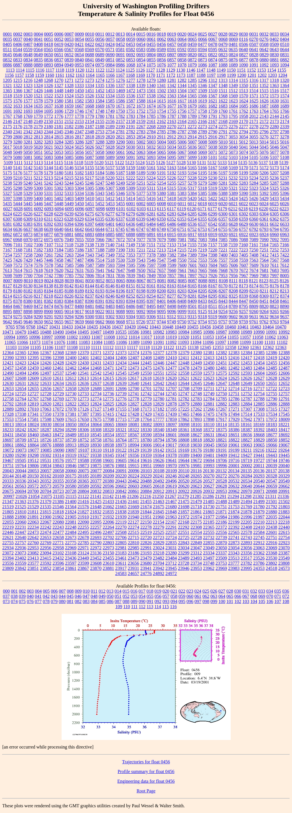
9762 (264, 321)
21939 (121, 517)
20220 (121, 475)
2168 (223, 121)
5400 (38, 198)
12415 (221, 357)
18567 (133, 434)
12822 (70, 404)
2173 (274, 121)
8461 (284, 301)
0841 (89, 59)
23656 (133, 563)
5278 (192, 183)
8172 (233, 285)
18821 (221, 439)
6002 (140, 203)
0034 (284, 34)
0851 (110, 59)
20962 (234, 491)
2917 (223, 136)
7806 (89, 275)
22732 (208, 537)
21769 (246, 506)
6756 (233, 229)
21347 (8, 501)
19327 (83, 455)
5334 (79, 193)
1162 (69, 75)
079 (54, 601)
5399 (28, 198)
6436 (130, 224)
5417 (161, 198)
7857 (171, 275)
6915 (171, 234)
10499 (108, 332)
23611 (120, 563)
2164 (181, 121)
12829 (158, 404)
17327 (284, 409)
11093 (183, 342)
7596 (140, 265)
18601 (171, 434)
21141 (95, 496)
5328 (17, 193)
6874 (38, 234)
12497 (45, 373)
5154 (79, 167)
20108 (159, 470)
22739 (221, 537)
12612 (70, 378)
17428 (133, 414)
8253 (140, 296)
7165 (274, 244)
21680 (171, 506)
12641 (146, 383)
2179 (38, 126)
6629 (243, 224)
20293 (259, 475)
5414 (130, 198)
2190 (120, 126)
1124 (120, 70)
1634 (28, 106)
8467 (17, 306)
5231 (223, 177)
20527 (208, 481)
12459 (33, 368)
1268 (48, 80)
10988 (234, 332)
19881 (121, 465)
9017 (79, 311)
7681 (264, 270)
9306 (151, 316)
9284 (28, 316)
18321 (121, 429)
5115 (58, 162)
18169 (258, 424)
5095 (171, 157)
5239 (17, 183)
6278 (120, 213)
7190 (120, 249)
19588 (83, 460)
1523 (58, 95)
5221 (120, 177)
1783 (130, 116)
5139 (283, 162)
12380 (196, 352)
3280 (17, 142)
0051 (48, 39)
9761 (253, 321)
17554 (20, 419)
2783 (140, 131)
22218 (284, 522)
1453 (110, 90)
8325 (233, 296)
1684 (233, 106)
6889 (140, 234)
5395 (274, 193)
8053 (110, 280)
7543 (140, 260)
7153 (171, 244)
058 (174, 596)
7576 (38, 265)
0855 (151, 59)
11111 (96, 347)
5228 (192, 177)
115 (165, 606)
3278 (284, 136)
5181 (69, 172)
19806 (33, 465)
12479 (196, 368)
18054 (83, 424)
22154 (158, 522)
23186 (133, 552)
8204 (192, 291)
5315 (171, 188)
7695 (284, 270)
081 (70, 601)
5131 (201, 162)
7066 (99, 239)
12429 (70, 362)
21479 (196, 501)
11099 (245, 342)
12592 (234, 373)
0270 (253, 39)
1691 (7, 111)
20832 (96, 491)
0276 (264, 39)
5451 (89, 203)
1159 (39, 75)
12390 (8, 357)
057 (166, 596)
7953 (223, 275)
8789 (233, 306)
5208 (284, 172)
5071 (212, 152)
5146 (69, 167)
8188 (69, 291)
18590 (146, 434)
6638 (38, 229)
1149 (221, 70)
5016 (284, 142)
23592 (45, 563)
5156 (99, 167)
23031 (171, 547)
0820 (192, 54)
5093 (151, 157)
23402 (20, 558)
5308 (120, 188)
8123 (263, 280)
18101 (196, 424)
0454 (140, 44)
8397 (151, 301)
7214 (171, 249)
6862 (7, 234)
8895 (7, 311)
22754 (284, 537)
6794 (274, 229)
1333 (79, 85)
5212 (38, 177)
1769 (28, 116)
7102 (28, 244)
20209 (108, 475)
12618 (146, 378)
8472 (38, 306)
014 (118, 591)
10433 (67, 326)
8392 (110, 301)
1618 (192, 100)
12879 (183, 404)
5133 (222, 162)
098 (205, 601)
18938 (108, 445)
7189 (110, 249)
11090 (146, 342)
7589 (99, 265)
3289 (110, 142)
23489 (183, 558)
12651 (271, 383)
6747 (140, 229)
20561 (8, 486)
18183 (271, 424)
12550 (146, 373)
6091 (28, 208)
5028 (110, 147)
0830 (274, 54)
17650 (83, 419)
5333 (69, 193)
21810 (20, 511)
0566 (58, 49)
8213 (284, 291)
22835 (171, 542)
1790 (202, 116)
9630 (243, 316)
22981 (121, 547)
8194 (110, 291)
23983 (234, 568)
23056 (246, 547)
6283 (171, 213)
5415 (140, 198)
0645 (7, 54)
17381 (70, 414)
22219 (8, 527)
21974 (196, 517)
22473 (33, 532)
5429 (264, 198)
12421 (8, 362)
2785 (161, 131)
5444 (17, 203)
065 (229, 596)
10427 (42, 326)
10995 (22, 337)
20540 (259, 481)
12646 (208, 383)
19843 (58, 465)
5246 (89, 183)
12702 (158, 388)
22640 (20, 537)
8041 (79, 280)
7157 (212, 244)
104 (253, 601)
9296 (79, 316)
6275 (89, 213)
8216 (28, 296)
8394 (130, 301)
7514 (99, 260)
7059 (89, 239)
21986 (234, 517)
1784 (140, 116)
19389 (183, 455)
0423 (99, 44)
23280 (171, 552)
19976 (183, 465)
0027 (212, 34)
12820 (45, 404)
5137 (263, 162)
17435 (158, 414)
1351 (253, 85)
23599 (83, 563)
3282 (38, 142)
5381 (171, 193)
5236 (274, 177)
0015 (140, 34)
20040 (284, 465)
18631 (208, 434)
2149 (38, 121)
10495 (83, 332)
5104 (243, 157)
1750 (120, 111)
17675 (96, 419)
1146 (190, 70)
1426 (38, 90)
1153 (261, 70)
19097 (71, 450)
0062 (161, 39)
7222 (233, 249)
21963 (171, 517)
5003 (151, 142)
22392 (234, 527)
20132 (221, 470)
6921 (233, 234)
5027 (99, 147)
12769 (58, 398)
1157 (19, 75)
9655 (58, 321)
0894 (58, 64)
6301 (233, 213)
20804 (83, 491)
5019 (28, 147)
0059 (130, 39)
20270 (208, 475)
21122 (83, 496)
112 (142, 606)
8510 (202, 306)
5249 (120, 183)
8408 (181, 301)
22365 (208, 527)
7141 (120, 244)
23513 (234, 558)
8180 (17, 291)
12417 (246, 357)
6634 (7, 229)
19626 (158, 460)
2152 (69, 121)
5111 (18, 162)
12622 (196, 378)
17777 (158, 419)
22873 (234, 542)
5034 (171, 147)
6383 (28, 224)
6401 (110, 224)
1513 (243, 90)
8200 (161, 291)
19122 (121, 450)
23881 (108, 568)
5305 (89, 188)
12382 (221, 352)
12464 (83, 368)
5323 (253, 188)
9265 (274, 311)
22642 (33, 537)
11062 (270, 337)
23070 (284, 547)
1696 (58, 111)
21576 (83, 506)
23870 (96, 568)
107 (277, 601)
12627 (259, 378)
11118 (144, 347)
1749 (110, 111)
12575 (221, 373)
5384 (192, 193)
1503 (171, 90)
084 (94, 601)
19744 (271, 460)
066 (237, 596)
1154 (271, 70)
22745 (259, 537)
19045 (208, 445)
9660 (89, 321)
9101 (192, 311)
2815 (58, 136)
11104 (23, 347)
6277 (110, 213)
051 (118, 596)
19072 (8, 450)
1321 (7, 85)
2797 (274, 131)
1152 (251, 70)
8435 (212, 301)
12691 (108, 388)
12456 (284, 362)
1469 (120, 90)
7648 (130, 270)
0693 (140, 54)
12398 (58, 357)
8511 (212, 306)
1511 (222, 90)
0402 (274, 39)
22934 (8, 547)
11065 (10, 342)
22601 (271, 532)
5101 (212, 157)
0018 (161, 34)
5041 (243, 147)
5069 (202, 152)
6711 (110, 229)
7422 (284, 255)
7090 (264, 239)
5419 (181, 198)
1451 (89, 90)
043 (54, 596)
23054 (234, 547)
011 (94, 591)
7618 (38, 270)
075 (22, 601)
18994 (133, 445)
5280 (212, 183)
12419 (271, 357)
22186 (221, 522)
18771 (133, 439)
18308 (96, 429)
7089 (253, 239)
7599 (171, 265)
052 (126, 596)
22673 (70, 537)
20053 (33, 470)
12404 (108, 357)
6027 (7, 208)
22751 (271, 537)
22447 (20, 532)
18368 (196, 429)
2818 (89, 136)
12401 (83, 357)
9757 (223, 321)
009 (78, 591)
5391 (253, 193)
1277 (130, 80)
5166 (202, 167)
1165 (100, 75)
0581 (120, 49)
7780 (58, 275)
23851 (33, 568)
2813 (38, 136)
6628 (233, 224)
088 (126, 601)
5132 (211, 162)
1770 (38, 116)
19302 (45, 455)
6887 (120, 234)
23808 (284, 563)
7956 (233, 275)
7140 (109, 244)
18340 (158, 429)
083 (86, 601)
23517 (246, 558)
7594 (120, 265)
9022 (99, 311)
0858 (181, 59)
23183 (121, 552)
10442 (142, 326)
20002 (246, 465)
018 (150, 591)
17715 (121, 419)
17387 (83, 414)
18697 (8, 439)
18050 (71, 424)
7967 (243, 275)
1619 (202, 100)
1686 (253, 106)
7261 (48, 255)
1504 (181, 90)
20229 (146, 475)
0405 (7, 44)
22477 (58, 532)
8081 (161, 280)
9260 (253, 311)
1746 (79, 111)
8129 (17, 285)
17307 (246, 409)
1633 (17, 106)
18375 (221, 429)
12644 (183, 383)
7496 (89, 260)
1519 (17, 95)
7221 (223, 249)
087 (118, 601)
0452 (120, 44)
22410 (259, 527)
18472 (58, 434)
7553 (202, 260)
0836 (48, 59)
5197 (223, 172)
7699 (17, 275)
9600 (223, 316)
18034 (58, 424)
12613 (83, 378)
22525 (158, 532)
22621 (8, 537)
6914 (161, 234)
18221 (283, 424)
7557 (223, 260)
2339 (284, 126)
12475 (146, 368)
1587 (130, 100)
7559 (243, 260)
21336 (283, 496)
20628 (221, 486)
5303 (69, 188)
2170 (243, 121)
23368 (271, 552)
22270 (121, 527)
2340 (7, 131)
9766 (20, 326)
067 (245, 596)
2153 (79, 121)
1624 (243, 100)
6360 (253, 219)
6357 (223, 219)
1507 (192, 90)
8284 (202, 296)
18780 (146, 439)
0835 (38, 59)
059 (182, 596)
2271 (181, 126)
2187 (89, 126)
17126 (83, 409)
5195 (202, 172)
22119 (120, 522)
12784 (208, 398)
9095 (161, 311)
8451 (264, 301)
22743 (246, 537)
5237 (284, 177)
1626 (264, 100)
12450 (208, 362)
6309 (28, 219)
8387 (79, 301)
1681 (202, 106)
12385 (259, 352)
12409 (158, 357)
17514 (246, 414)
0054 (79, 39)
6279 (130, 213)
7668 (223, 270)
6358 (233, 219)
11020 (183, 337)
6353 (181, 219)
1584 (99, 100)
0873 (202, 59)
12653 (8, 388)
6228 (48, 213)
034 (269, 591)
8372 (274, 296)
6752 (192, 229)
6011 (181, 203)
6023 (253, 203)
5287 (274, 183)
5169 (233, 167)
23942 (158, 568)
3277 (274, 136)
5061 (120, 152)
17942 (246, 419)
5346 (120, 193)
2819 (99, 136)
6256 (79, 213)
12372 (108, 352)
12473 (133, 368)
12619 (158, 378)
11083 (84, 342)
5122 (119, 162)
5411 (99, 198)
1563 (171, 95)
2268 (151, 126)
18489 (70, 434)
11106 (47, 347)
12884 (246, 404)
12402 (96, 357)
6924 (264, 234)
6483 (140, 224)
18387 (246, 429)
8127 (7, 285)
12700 (133, 388)
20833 (108, 491)
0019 (171, 34)
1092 (264, 64)
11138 (193, 347)
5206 (264, 172)
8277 (171, 296)
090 (142, 601)
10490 (58, 332)
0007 (69, 34)
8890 (284, 306)
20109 (171, 470)
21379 (45, 501)
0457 (171, 44)
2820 (110, 136)
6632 (274, 224)
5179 (48, 172)
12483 (246, 368)
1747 (89, 111)
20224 (133, 475)
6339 (140, 219)
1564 (181, 95)
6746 (130, 229)
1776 (58, 116)
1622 (223, 100)
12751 (234, 393)
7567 (274, 260)
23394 (8, 558)
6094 (59, 208)
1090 (243, 64)
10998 (59, 337)
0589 (161, 49)
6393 (58, 224)
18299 (70, 429)
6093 (48, 208)
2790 (212, 131)
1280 (161, 80)
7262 (58, 255)
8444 (233, 301)
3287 (89, 142)
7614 (17, 270)
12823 (83, 404)
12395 (33, 357)
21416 (83, 501)
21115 (71, 496)
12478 (183, 368)
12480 (208, 368)
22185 (208, 522)
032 (253, 591)
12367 (45, 352)
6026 (284, 203)
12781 (171, 398)
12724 (8, 393)
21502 (284, 501)
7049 (69, 239)
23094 (45, 552)
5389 (233, 193)
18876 (45, 445)
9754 (202, 321)
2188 (99, 126)
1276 (120, 80)
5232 (233, 177)
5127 (170, 162)
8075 (151, 280)
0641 (253, 49)
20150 (33, 475)
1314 (233, 80)
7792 (79, 275)
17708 (108, 419)
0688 (89, 54)
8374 (284, 296)
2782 (130, 131)
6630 (253, 224)
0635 (233, 49)
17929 (234, 419)
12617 (133, 378)
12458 (20, 368)
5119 (88, 162)
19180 (208, 450)
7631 (79, 270)
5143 (38, 167)
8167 (212, 285)
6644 (99, 229)
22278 (146, 527)
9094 (151, 311)
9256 (233, 311)
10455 (192, 326)
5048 (7, 152)
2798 (284, 131)
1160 (49, 75)
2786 (171, 131)
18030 (46, 424)
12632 (33, 383)
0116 (243, 39)
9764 (284, 321)
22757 (20, 542)
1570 (243, 95)
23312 (196, 552)
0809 (181, 54)
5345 (110, 193)
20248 (183, 475)
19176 (196, 450)
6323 (58, 219)
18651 (234, 434)
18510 (83, 434)
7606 (233, 265)
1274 (99, 80)
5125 (150, 162)
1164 (90, 75)
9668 (120, 321)
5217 (89, 177)
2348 (89, 131)
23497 (208, 558)
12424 (33, 362)
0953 (79, 64)
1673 (140, 106)
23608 (96, 563)
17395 (96, 414)
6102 (130, 208)
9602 (233, 316)
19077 (33, 450)
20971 (259, 491)
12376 (146, 352)
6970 (28, 239)
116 (173, 606)
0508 (264, 44)
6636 (17, 229)
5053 (58, 152)
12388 (284, 352)
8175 (264, 285)
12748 (196, 393)
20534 (246, 481)
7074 (130, 239)
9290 (38, 316)
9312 (171, 316)
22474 (45, 532)
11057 (245, 337)
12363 (280, 347)
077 (38, 601)
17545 (284, 414)
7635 (89, 270)
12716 (246, 388)
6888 (130, 234)
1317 (264, 80)
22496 (96, 532)
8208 (233, 291)
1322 (17, 85)
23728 (183, 563)
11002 (72, 337)
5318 (202, 188)
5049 (17, 152)
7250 (253, 249)
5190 (151, 172)
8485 (120, 306)
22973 (108, 547)
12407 (133, 357)
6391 (38, 224)
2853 (130, 136)
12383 (234, 352)
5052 (48, 152)
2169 (233, 121)
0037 (17, 39)
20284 (246, 475)
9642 (7, 321)
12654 (20, 388)
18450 (20, 434)
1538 (151, 95)
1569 (233, 95)
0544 (17, 49)
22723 (158, 537)
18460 (33, 434)
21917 (96, 517)
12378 (171, 352)
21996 (246, 517)
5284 (253, 183)
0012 (110, 34)
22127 (133, 522)
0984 (110, 64)
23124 (83, 552)
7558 (233, 260)
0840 (79, 59)
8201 (171, 291)
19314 (58, 455)
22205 (246, 522)
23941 (146, 568)
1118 (59, 70)
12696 (121, 388)
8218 (48, 296)
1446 (48, 90)
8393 (120, 301)
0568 (79, 49)
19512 (33, 460)
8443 (223, 301)
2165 (192, 121)
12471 (108, 368)
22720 (146, 537)
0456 (161, 44)
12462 (70, 368)
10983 (171, 332)
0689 (99, 54)
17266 (208, 409)
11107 (60, 347)
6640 (58, 229)
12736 (108, 393)
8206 (212, 291)
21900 (45, 517)
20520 (183, 481)
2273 (202, 126)
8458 (274, 301)
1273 (89, 80)
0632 (223, 49)
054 (142, 596)
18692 (284, 434)
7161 (253, 244)
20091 (121, 470)
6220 (263, 208)
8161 (151, 285)
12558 (183, 373)
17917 (221, 419)
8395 (140, 301)
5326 (284, 188)
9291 (48, 316)
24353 (259, 568)
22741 (234, 537)
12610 (45, 378)
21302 (258, 496)
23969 (221, 568)
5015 (274, 142)
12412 (196, 357)
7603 (202, 265)
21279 (183, 496)
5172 (264, 167)
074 (14, 601)
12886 (271, 404)
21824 (70, 511)
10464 (268, 326)
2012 (253, 116)
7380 (161, 255)
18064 (96, 424)
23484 (171, 558)
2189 (110, 126)
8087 (192, 280)
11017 (146, 337)
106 (269, 601)
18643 (221, 434)
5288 (284, 183)
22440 (284, 527)
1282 (181, 80)
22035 (271, 517)
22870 (221, 542)
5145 (58, 167)
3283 (48, 142)
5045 (264, 147)
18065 (108, 424)
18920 (83, 445)
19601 (108, 460)
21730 (208, 506)
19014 (158, 445)
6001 (130, 203)
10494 (70, 332)
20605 (146, 486)
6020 (223, 203)
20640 (246, 486)
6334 (89, 219)
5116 (68, 162)
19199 (234, 450)
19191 (221, 450)
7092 (274, 239)
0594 (202, 49)
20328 (271, 475)
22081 (70, 522)
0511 (7, 49)
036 (285, 591)
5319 (212, 188)
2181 (58, 126)
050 (110, 596)
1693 (28, 111)
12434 (121, 362)
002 (22, 591)
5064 (151, 152)
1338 (130, 85)
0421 (79, 44)
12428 (58, 362)
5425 (243, 198)
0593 (192, 49)
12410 (171, 357)
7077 (140, 239)
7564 (264, 260)
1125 (130, 70)
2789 (202, 131)
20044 (21, 470)
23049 (208, 547)
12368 (58, 352)
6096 (79, 208)
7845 (140, 275)
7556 (212, 260)
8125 (274, 280)
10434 (80, 326)
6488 (181, 224)
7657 (161, 270)
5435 (7, 203)
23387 (284, 552)
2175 (7, 126)
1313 (223, 80)
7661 (181, 270)
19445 (284, 455)
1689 (284, 106)
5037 (202, 147)
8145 (99, 285)
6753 (202, 229)
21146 (120, 496)
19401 (208, 455)
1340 (151, 85)
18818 (196, 439)
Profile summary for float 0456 (145, 771)
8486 (130, 306)
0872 (192, 59)
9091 (130, 311)
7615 (28, 270)
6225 (17, 213)
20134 (233, 470)
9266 (284, 311)
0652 (69, 54)
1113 (10, 70)
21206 (133, 496)
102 (237, 601)
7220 (212, 249)
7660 (171, 270)
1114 (20, 70)
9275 (17, 316)
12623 (208, 378)
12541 (83, 373)
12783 (196, 398)
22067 (45, 522)
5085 (69, 157)
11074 (47, 342)
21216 (145, 496)
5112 (28, 162)
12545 (121, 373)
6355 (202, 219)
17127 (96, 409)
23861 (70, 568)
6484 (151, 224)
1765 (274, 111)
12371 (96, 352)
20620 (183, 486)
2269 (161, 126)
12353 (218, 347)
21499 (259, 501)
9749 (171, 321)
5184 (99, 172)
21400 (70, 501)
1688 (274, 106)
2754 (110, 131)
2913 (181, 136)
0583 (140, 49)
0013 (120, 34)
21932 (108, 517)
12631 (20, 383)
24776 (146, 573)
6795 (284, 229)
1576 (17, 100)
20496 (171, 481)
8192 (89, 291)
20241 (158, 475)
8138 (48, 285)
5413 (120, 198)
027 (221, 591)
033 (261, 591)
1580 (58, 100)
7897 (192, 275)
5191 (161, 172)
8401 (161, 301)
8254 (151, 296)
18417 (284, 429)
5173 (274, 167)
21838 (121, 511)
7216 (192, 249)
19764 (20, 465)
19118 (108, 450)
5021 (48, 147)
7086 (233, 239)
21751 (221, 506)
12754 (259, 393)
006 (54, 591)
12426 (45, 362)
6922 (243, 234)
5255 (171, 183)
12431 (96, 362)
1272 (79, 80)
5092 (140, 157)
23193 (146, 552)
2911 (161, 136)
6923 (253, 234)
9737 (151, 321)
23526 (259, 558)
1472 (130, 90)
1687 (264, 106)
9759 (243, 321)
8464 (7, 306)
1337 (120, 85)
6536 (192, 224)
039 (22, 596)
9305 (140, 316)
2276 (233, 126)
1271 (69, 80)
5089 (110, 157)
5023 (58, 147)
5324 (264, 188)
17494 (234, 414)
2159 (140, 121)
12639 (121, 383)
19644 (183, 460)
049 (102, 596)
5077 (274, 152)
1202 (262, 75)
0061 (151, 39)
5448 (58, 203)
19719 (246, 460)
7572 (17, 265)
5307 (110, 188)
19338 (96, 455)
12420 (284, 357)
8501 (192, 306)
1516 (274, 90)
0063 (171, 39)
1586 (120, 100)
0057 (110, 39)
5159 (130, 167)
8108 (223, 280)
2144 (274, 116)
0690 (110, 54)
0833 (17, 59)
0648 (28, 54)
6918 (202, 234)
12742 (146, 393)
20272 (221, 475)
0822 (212, 54)
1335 (99, 85)
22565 (234, 532)
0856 (161, 59)
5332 (58, 193)
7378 (151, 255)
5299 (28, 188)
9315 (192, 316)
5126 (160, 162)
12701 (146, 388)
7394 (202, 255)
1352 (264, 85)
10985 (196, 332)
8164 (181, 285)
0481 (233, 44)
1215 (17, 80)
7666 (212, 270)
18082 (146, 424)
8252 (130, 296)
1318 (274, 80)
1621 (212, 100)
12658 (70, 388)
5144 (48, 167)
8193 (99, 291)
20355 (58, 481)
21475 (183, 501)
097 (197, 601)
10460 (230, 326)
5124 (140, 162)
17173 (146, 409)
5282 (233, 183)
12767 (33, 398)
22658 (58, 537)
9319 (212, 316)
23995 (246, 568)
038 (14, 596)
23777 (234, 563)
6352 (171, 219)
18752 (83, 439)
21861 (196, 511)
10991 (271, 332)
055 (150, 596)
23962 (208, 568)
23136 (96, 552)
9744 (161, 321)
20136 (258, 470)
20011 (258, 465)
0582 (130, 49)
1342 (171, 85)
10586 (133, 332)
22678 (83, 537)
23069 (271, 547)
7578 (48, 265)
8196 (120, 291)
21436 (121, 501)
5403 (69, 198)
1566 (202, 95)
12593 (246, 373)
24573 (284, 568)
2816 (69, 136)
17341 (33, 414)
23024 (158, 547)
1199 (231, 75)
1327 (58, 85)
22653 (45, 537)
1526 (89, 95)
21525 (20, 506)
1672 (130, 106)
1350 (243, 85)
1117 (50, 70)
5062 (130, 152)
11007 (96, 337)
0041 (38, 39)
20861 (133, 491)
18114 (221, 424)
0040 (28, 39)
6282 (161, 213)
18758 (96, 439)
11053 (208, 337)
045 (70, 596)
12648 (234, 383)
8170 (223, 285)
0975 (99, 64)
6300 (223, 213)
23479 (146, 558)
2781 (120, 131)
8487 (140, 306)
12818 (20, 404)
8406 (171, 301)
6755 (223, 229)
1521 (38, 95)
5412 (110, 198)
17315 (271, 409)
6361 (264, 219)
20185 (83, 475)
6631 (264, 224)
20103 (146, 470)
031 (245, 591)
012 (102, 591)
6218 (243, 208)
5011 (233, 142)
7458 (58, 260)
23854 (58, 568)
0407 (28, 44)
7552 (192, 260)
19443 (271, 455)
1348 (223, 85)
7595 (130, 265)
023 (189, 591)
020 (166, 591)
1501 (151, 90)
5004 (161, 142)
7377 (140, 255)
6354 (192, 219)
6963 (284, 234)
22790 (96, 542)
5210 (17, 177)
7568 (284, 260)
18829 (259, 439)
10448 (167, 326)
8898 (28, 311)
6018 (202, 203)
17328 (8, 414)
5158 (120, 167)
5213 (48, 177)
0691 (120, 54)
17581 (33, 419)
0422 (89, 44)
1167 (120, 75)
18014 (21, 424)
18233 (8, 429)
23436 (70, 558)
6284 (181, 213)
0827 (243, 54)
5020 (38, 147)
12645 (196, 383)
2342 (28, 131)
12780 (158, 398)
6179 (222, 208)
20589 (83, 486)
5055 (69, 152)
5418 (171, 198)
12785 (221, 398)
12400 (70, 357)
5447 (48, 203)
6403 (120, 224)
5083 (48, 157)
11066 (22, 342)
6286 (202, 213)
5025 (79, 147)
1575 (7, 100)
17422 (121, 414)
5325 (274, 188)
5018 (17, 147)
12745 (171, 393)
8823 (274, 306)
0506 (243, 44)
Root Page (146, 790)
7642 (110, 270)
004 (38, 591)
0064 (181, 39)
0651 (58, 54)
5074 (243, 152)
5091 (130, 157)
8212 (274, 291)
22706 (121, 537)
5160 (140, 167)
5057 (89, 152)
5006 (181, 142)
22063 (33, 522)
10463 (255, 326)
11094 (195, 342)
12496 (33, 373)
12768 (45, 398)
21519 (8, 506)
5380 (161, 193)
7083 (202, 239)
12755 (271, 393)
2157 (120, 121)
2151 (58, 121)
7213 (161, 249)
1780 (99, 116)
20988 (271, 491)
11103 (11, 347)
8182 (28, 291)
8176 (274, 285)
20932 (208, 491)
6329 (79, 219)
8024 (48, 280)
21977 (208, 517)
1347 (212, 85)
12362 (268, 347)
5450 (79, 203)
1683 (223, 106)
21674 (146, 506)
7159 (233, 244)
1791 (212, 116)
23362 (259, 552)
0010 (89, 34)
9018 (89, 311)
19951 (146, 465)
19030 (196, 445)
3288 (99, 142)
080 (62, 601)
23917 (121, 568)
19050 (221, 445)
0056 (99, 39)
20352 (45, 481)
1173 (181, 75)
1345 (192, 85)
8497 (161, 306)
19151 (171, 450)
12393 (20, 357)
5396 (284, 193)
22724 (171, 537)
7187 (89, 249)
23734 (196, 563)
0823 (223, 54)
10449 (180, 326)
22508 (121, 532)
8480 (79, 306)
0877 (243, 59)
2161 (151, 121)
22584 (259, 532)
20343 (33, 481)
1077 (171, 64)
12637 (96, 383)
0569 (89, 49)
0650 (48, 54)
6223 (284, 208)
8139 (58, 285)
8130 (28, 285)
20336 (20, 481)
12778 (133, 398)
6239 (69, 213)
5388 (223, 193)
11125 (180, 347)
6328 (69, 219)
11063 (282, 337)
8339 (243, 296)
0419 (58, 44)
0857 (171, 59)
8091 (213, 280)
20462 (133, 481)
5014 (264, 142)
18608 (183, 434)
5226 (171, 177)
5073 (233, 152)
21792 (271, 506)
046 (78, 596)
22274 (133, 527)
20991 (284, 491)
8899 (38, 311)
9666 (110, 321)
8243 (99, 296)
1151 (241, 70)
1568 (223, 95)
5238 (7, 183)
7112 (58, 244)
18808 (183, 439)
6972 (38, 239)
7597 (151, 265)
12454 (259, 362)
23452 (96, 558)
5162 (161, 167)
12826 (121, 404)
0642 (264, 49)
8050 (89, 280)
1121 (89, 70)
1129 (170, 70)
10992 (284, 332)
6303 (253, 213)
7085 (223, 239)
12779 (146, 398)
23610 (108, 563)
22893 (246, 542)
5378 (151, 193)
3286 (79, 142)
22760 (33, 542)
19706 (221, 460)
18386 (234, 429)
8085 (182, 280)
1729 (69, 111)
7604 (212, 265)
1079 (192, 64)
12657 (58, 388)
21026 (21, 496)
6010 (171, 203)
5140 (7, 167)
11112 (108, 347)
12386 (271, 352)
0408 (38, 44)
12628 (271, 378)
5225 (161, 177)
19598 (96, 460)
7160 (243, 244)
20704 (45, 491)
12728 (45, 393)
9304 (130, 316)
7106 (38, 244)
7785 (69, 275)
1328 (69, 85)
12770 (70, 398)
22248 (70, 527)
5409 (79, 198)
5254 (161, 183)
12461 (58, 368)
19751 (8, 465)
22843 (183, 542)
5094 (161, 157)
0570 (99, 49)
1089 (233, 64)
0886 (7, 64)
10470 (280, 326)
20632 (234, 486)
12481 (221, 368)
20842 (121, 491)
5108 (284, 157)
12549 (133, 373)
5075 (253, 152)
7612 (284, 265)
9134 (212, 311)
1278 (140, 80)
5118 (78, 162)
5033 (161, 147)
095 (182, 601)
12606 (284, 373)
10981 (146, 332)
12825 (108, 404)
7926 (212, 275)
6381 (7, 224)
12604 (259, 373)
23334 (208, 552)
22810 (133, 542)
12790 (271, 398)
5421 (202, 198)
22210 (259, 522)
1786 (161, 116)
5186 (110, 172)
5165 (192, 167)
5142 (28, 167)
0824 (233, 54)
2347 (79, 131)
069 (261, 596)
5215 (69, 177)
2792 (233, 131)
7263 (69, 255)
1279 (151, 80)
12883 (234, 404)
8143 (79, 285)
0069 (233, 39)
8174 (253, 285)
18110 (208, 424)
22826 (146, 542)
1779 (89, 116)
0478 (212, 44)
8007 (7, 280)
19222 (271, 450)
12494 (20, 373)
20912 (158, 491)
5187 (120, 172)
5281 (223, 183)
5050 (28, 152)
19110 (96, 450)
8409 (192, 301)
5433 (274, 198)
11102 (281, 342)
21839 (133, 511)
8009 (18, 280)
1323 (28, 85)
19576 (58, 460)
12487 (284, 368)
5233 (243, 177)
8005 (284, 275)
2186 (79, 126)
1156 (9, 75)
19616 (146, 460)
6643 (89, 229)
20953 (221, 491)
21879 (259, 511)
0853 (130, 59)
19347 (121, 455)
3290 (120, 142)
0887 (17, 64)
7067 (110, 239)
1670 (110, 106)
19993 (208, 465)
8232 (79, 296)
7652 (151, 270)
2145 (284, 116)
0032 (264, 34)
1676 (161, 106)
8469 (28, 306)
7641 (99, 270)
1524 (69, 95)
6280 (140, 213)
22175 (196, 522)
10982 (158, 332)
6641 (69, 229)
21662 (108, 506)
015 (126, 591)
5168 (223, 167)
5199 (243, 172)
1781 (110, 116)
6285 (192, 213)
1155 (281, 70)
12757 (284, 393)
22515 (133, 532)
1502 (161, 90)
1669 (99, 106)
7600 (181, 265)
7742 (48, 275)
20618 (158, 486)
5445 (28, 203)
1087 (212, 64)
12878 (171, 404)
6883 (89, 234)
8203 (181, 291)
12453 (246, 362)
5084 (58, 157)
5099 (192, 157)
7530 (120, 260)
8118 (243, 280)
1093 (274, 64)
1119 (69, 70)
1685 (243, 106)
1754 (161, 111)
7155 (191, 244)
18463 (45, 434)
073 (6, 601)
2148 (28, 121)
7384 (181, 255)
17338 (20, 414)
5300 (38, 188)
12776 (121, 398)
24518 (271, 568)
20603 (133, 486)
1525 (79, 95)
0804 (151, 54)
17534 (271, 414)
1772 (48, 116)
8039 (69, 280)
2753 (99, 131)
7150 (140, 244)
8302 (223, 296)
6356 (212, 219)
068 (253, 596)
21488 (221, 501)
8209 (243, 291)
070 (269, 596)
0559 (28, 49)
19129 (133, 450)
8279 (181, 296)
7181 (28, 249)
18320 (108, 429)
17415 (108, 414)
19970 (171, 465)
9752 (192, 321)
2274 (212, 126)
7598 (161, 265)
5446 (38, 203)
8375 (7, 301)
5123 (129, 162)
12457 (8, 368)
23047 (196, 547)
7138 (89, 244)
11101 (269, 342)
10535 (121, 332)
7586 (79, 265)
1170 (150, 75)
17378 (58, 414)
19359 (146, 455)
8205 (202, 291)
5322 (243, 188)
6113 (151, 208)
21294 (233, 496)
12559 (196, 373)
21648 (96, 506)
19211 (246, 450)
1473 (140, 90)
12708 (183, 388)
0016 (151, 34)
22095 (96, 522)
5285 (264, 183)
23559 (20, 563)
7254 (7, 255)
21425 (96, 501)
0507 (253, 44)
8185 (58, 291)
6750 (171, 229)
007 (62, 591)
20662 (284, 486)
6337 (120, 219)
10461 (243, 326)
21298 (246, 496)
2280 (274, 126)
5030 (130, 147)
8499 (181, 306)
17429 (146, 414)
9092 (140, 311)
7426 (17, 260)
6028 (18, 208)
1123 (110, 70)
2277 (243, 126)
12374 (133, 352)
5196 (212, 172)
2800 (17, 136)
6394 (69, 224)
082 (78, 601)
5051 (38, 152)
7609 (253, 265)
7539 (130, 260)
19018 (183, 445)
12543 (108, 373)
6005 (151, 203)
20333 (8, 481)
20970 (246, 491)
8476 (58, 306)
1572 (264, 95)
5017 (7, 147)
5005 (171, 142)
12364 (8, 352)
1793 (223, 116)
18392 (259, 429)
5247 (99, 183)
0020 (181, 34)
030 (237, 591)
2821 (120, 136)
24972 (171, 573)
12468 (96, 368)
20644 (259, 486)
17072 (58, 409)
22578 (246, 532)
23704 (158, 563)
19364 (158, 455)
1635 (38, 106)
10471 (8, 332)
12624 (221, 378)
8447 (243, 301)
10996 (34, 337)
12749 (208, 393)
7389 (192, 255)
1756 (181, 111)
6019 (212, 203)
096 (189, 601)
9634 (274, 316)
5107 (274, 157)
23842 (20, 568)
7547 (161, 260)
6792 (253, 229)
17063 (45, 409)
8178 (284, 285)
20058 (58, 470)
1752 (140, 111)
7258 (28, 255)
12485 (271, 368)
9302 (110, 316)
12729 (58, 393)
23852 (45, 568)
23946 (183, 568)
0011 (99, 34)
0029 (233, 34)
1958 (243, 116)
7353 (130, 255)
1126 (140, 70)
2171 (253, 121)
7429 (28, 260)
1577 (28, 100)
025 (205, 591)
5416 (151, 198)
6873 (28, 234)
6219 (253, 208)
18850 (271, 439)
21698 (183, 506)
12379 (183, 352)
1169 (140, 75)
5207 (274, 172)
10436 (105, 326)
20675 (8, 491)
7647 (120, 270)
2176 (17, 126)
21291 (220, 496)
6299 (212, 213)
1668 (89, 106)
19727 (259, 460)
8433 (202, 301)
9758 (233, 321)
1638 (58, 106)
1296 (202, 80)
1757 (192, 111)
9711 (130, 321)
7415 (274, 255)
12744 (158, 393)
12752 (246, 393)
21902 (58, 517)
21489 (234, 501)
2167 (212, 121)
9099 (181, 311)
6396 (79, 224)
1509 (202, 90)
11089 (133, 342)
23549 (284, 558)
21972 (183, 517)
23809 (8, 568)
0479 (223, 44)
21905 (70, 517)
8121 (253, 280)
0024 (192, 34)
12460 (45, 368)
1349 (233, 85)
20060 (71, 470)
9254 (223, 311)
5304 (79, 188)
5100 (202, 157)
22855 (208, 542)
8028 (59, 280)
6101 (120, 208)
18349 (171, 429)
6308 (17, 219)
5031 (140, 147)
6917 (192, 234)
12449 (196, 362)
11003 (84, 337)
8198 (140, 291)
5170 (243, 167)
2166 (202, 121)
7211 (140, 249)
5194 (192, 172)
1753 (151, 111)
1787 (171, 116)
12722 (271, 388)
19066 (271, 445)
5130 (191, 162)
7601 (192, 265)
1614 (151, 100)
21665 (121, 506)
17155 (121, 409)
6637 (28, 229)
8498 (171, 306)
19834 (45, 465)
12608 (20, 378)
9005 (58, 311)
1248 (38, 80)
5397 (7, 198)
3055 (253, 136)
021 (174, 591)
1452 (99, 90)
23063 (259, 547)
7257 (17, 255)
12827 (133, 404)
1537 (140, 95)
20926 (196, 491)
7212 (151, 249)
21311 (270, 496)
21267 (170, 496)
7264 (79, 255)
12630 (8, 383)
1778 (79, 116)
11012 (121, 337)
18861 (8, 445)
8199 (151, 291)
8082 (172, 280)
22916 (271, 542)
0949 (69, 64)
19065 (259, 445)
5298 (17, 188)
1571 (253, 95)
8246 (110, 296)
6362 (274, 219)
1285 (192, 80)
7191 (130, 249)
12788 (259, 398)
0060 (140, 39)
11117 (132, 347)
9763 (274, 321)
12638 (108, 383)
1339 (140, 85)
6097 (89, 208)
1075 (151, 64)
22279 (158, 527)
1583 (89, 100)
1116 (40, 70)
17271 (234, 409)
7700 (28, 275)
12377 (158, 352)
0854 (140, 59)
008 (70, 591)
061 (197, 596)
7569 (7, 265)
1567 (212, 95)
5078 (284, 152)
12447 (171, 362)
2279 (264, 126)
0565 (48, 49)
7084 (212, 239)
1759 (212, 111)
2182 (69, 126)
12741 (133, 393)
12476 (158, 368)
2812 (28, 136)
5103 (233, 157)
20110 (183, 470)
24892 (158, 573)
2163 (171, 121)
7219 (202, 249)
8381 (38, 301)
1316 (253, 80)
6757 (243, 229)
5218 (99, 177)
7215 (181, 249)
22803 (108, 542)
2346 (69, 131)
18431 (8, 434)
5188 (130, 172)
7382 (171, 255)
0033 (274, 34)
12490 (8, 373)
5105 (253, 157)
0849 (99, 59)
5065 (161, 152)
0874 (212, 59)
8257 (161, 296)
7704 (38, 275)
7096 (7, 244)
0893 (48, 64)
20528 (221, 481)
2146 (7, 121)
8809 (253, 306)
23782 (246, 563)
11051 (195, 337)
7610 (264, 265)
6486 (171, 224)
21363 (20, 501)
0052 (58, 39)
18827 (246, 439)
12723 (284, 388)
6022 (243, 203)
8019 (38, 280)
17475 (208, 414)
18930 (96, 445)
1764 (264, 111)
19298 (33, 455)
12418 (259, 357)
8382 (48, 301)
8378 (17, 301)
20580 (70, 486)
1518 (7, 95)
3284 (58, 142)
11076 (59, 342)
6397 (89, 224)
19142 (158, 450)
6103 (141, 208)
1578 (38, 100)
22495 (83, 532)
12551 (158, 373)
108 (285, 601)
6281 (151, 213)
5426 (253, 198)
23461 (121, 558)
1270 (58, 80)
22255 (83, 527)
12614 (96, 378)
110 (126, 606)
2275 (223, 126)
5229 (202, 177)
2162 (161, 121)
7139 (99, 244)
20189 (96, 475)
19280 (8, 455)
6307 (7, 219)
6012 (192, 203)
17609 (58, 419)
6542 (212, 224)
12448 (183, 362)
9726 (140, 321)
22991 (146, 547)
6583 (223, 224)
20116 (196, 470)
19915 (133, 465)
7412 (264, 255)
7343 (89, 255)
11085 (109, 342)
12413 (208, 357)
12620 (171, 378)
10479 (20, 332)
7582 (58, 265)
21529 (33, 506)
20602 (121, 486)
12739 (121, 393)
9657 (69, 321)
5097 (181, 157)
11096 (208, 342)
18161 (246, 424)
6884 (99, 234)
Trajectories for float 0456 (146, 761)
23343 (234, 552)
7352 (120, 255)
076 (30, 601)
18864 (33, 445)
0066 (202, 39)
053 (134, 596)
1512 (233, 90)
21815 (45, 511)
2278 (253, 126)
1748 (99, 111)
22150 (146, 522)
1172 (170, 75)
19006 (146, 445)
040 (30, 596)
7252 (274, 249)
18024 (33, 424)
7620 (58, 270)
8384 (69, 301)
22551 (183, 532)
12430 (83, 362)
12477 (171, 368)
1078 (181, 64)
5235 (264, 177)
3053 (233, 136)
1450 (79, 90)
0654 (79, 54)
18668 (259, 434)
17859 (171, 419)
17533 (259, 414)
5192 (171, 172)
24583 (121, 573)
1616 (171, 100)
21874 (234, 511)
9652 (48, 321)
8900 (48, 311)
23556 (8, 563)
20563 (20, 486)
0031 (253, 34)
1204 (282, 75)
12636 (83, 383)
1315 (243, 80)
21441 (133, 501)
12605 (271, 373)
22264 (108, 527)
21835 (108, 511)
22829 (158, 542)
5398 (17, 198)
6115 (161, 208)
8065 (120, 280)
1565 (192, 95)
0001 (7, 34)
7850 (161, 275)
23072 (8, 552)
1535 (120, 95)
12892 (20, 409)
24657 (133, 573)
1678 (181, 106)
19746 (284, 460)
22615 (284, 532)
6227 (38, 213)
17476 (221, 414)
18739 (70, 439)
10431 (54, 326)
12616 (121, 378)
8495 (151, 306)
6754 (212, 229)
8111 (233, 280)
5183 (89, 172)
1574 (284, 95)
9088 (120, 311)
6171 (202, 208)
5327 (7, 193)
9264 (264, 311)
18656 (246, 434)
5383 (181, 193)
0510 (284, 44)
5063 (140, 152)
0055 (89, 39)
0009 (79, 34)
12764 (20, 398)
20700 (33, 491)
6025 (274, 203)
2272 (192, 126)
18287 (45, 429)
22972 (96, 547)
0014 (130, 34)
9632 (264, 316)
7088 (243, 239)
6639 (48, 229)
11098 (232, 342)
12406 (121, 357)
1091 (253, 64)
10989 (246, 332)
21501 (271, 501)
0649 (38, 54)
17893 (196, 419)
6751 (181, 229)
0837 (58, 59)
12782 (183, 398)
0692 (130, 54)
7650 (140, 270)
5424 (233, 198)
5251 (140, 183)
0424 (110, 44)
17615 (70, 419)
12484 (259, 368)
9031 (110, 311)
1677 (171, 106)
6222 (274, 208)
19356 (133, 455)
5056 (79, 152)
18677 (271, 434)
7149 (130, 244)
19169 (183, 450)
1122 (100, 70)
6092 (38, 208)
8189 (79, 291)
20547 (271, 481)
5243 (58, 183)
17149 (108, 409)
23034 (183, 547)
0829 (264, 54)
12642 (158, 383)
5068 (192, 152)
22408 (246, 527)
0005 (48, 34)
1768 (17, 116)
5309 (130, 188)
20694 (20, 491)
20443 (121, 481)
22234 (33, 527)
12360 (243, 347)
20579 (58, 486)
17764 (146, 419)
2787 (181, 131)
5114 (48, 162)
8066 (130, 280)
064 (221, 596)
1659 (69, 106)
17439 (171, 414)
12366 (33, 352)
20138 (283, 470)
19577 (70, 460)
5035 (181, 147)
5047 (284, 147)
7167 (7, 249)
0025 (202, 34)
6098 (100, 208)
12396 (45, 357)
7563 (253, 260)
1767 (7, 116)
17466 (196, 414)
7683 (274, 270)
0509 (274, 44)
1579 (48, 100)
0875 (223, 59)
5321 (233, 188)
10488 (45, 332)
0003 (28, 34)
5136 (252, 162)
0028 (223, 34)
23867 (83, 568)
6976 (58, 239)
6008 (161, 203)
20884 (146, 491)
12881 (208, 404)
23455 (108, 558)
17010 (33, 409)
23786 (259, 563)
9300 (89, 316)
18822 (234, 439)
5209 (7, 177)
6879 (58, 234)
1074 (140, 64)
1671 (120, 106)
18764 (121, 439)
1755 (171, 111)
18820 (208, 439)
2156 (110, 121)
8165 (192, 285)
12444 (133, 362)
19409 (221, 455)
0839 (69, 59)
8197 (130, 291)
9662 (99, 321)
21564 (70, 506)
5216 (79, 177)
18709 (20, 439)
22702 (108, 537)
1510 (212, 90)
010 (86, 591)
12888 (284, 404)
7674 (253, 270)
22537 (171, 532)
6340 (151, 219)
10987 (221, 332)
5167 (212, 167)
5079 (7, 157)
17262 (196, 409)
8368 (253, 296)
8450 (253, 301)
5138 (273, 162)
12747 (183, 393)
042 (46, 596)
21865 (208, 511)
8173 (243, 285)
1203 (272, 75)
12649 (246, 383)
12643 (171, 383)
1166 (110, 75)
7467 (69, 260)
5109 (8, 162)
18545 (96, 434)
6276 (99, 213)
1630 (274, 100)
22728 (196, 537)
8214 (7, 296)
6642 (79, 229)
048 (94, 596)
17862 (183, 419)
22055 (8, 522)
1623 (233, 100)
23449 (83, 558)
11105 (35, 347)
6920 (223, 234)
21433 (108, 501)
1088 (223, 64)
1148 (210, 70)
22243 (58, 527)
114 (157, 606)
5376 (130, 193)
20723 (58, 491)
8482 (99, 306)
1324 (38, 85)
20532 (234, 481)
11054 (220, 337)
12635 (70, 383)
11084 (96, 342)
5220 (110, 177)
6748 (151, 229)
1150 (231, 70)
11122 (168, 347)
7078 (151, 239)
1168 (130, 75)
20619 (171, 486)
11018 (158, 337)
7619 (48, 270)
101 (229, 601)
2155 (99, 121)
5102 (223, 157)
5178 (38, 172)
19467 (8, 460)
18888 (58, 445)
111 (134, 606)
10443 (155, 326)
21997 (259, 517)
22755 (8, 542)
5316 (181, 188)
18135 (233, 424)
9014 (69, 311)
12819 (33, 404)
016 (134, 591)
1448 (58, 90)
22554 (196, 532)
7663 (192, 270)
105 (261, 601)
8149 (120, 285)
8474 (48, 306)
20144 (8, 475)
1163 (80, 75)
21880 (271, 511)
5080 (17, 157)
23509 (221, 558)
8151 (130, 285)
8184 (48, 291)
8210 (253, 291)
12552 (171, 373)
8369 (264, 296)
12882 (221, 404)
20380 (108, 481)
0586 (151, 49)
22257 (96, 527)
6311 (48, 219)
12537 (58, 373)
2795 (253, 131)
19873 (83, 465)
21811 (32, 511)
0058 (120, 39)
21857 (183, 511)
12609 (33, 378)
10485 (33, 332)
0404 (284, 39)
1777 (69, 116)
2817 (79, 136)
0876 (233, 59)
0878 (253, 59)
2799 (7, 136)
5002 (140, 142)
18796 (171, 439)
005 (46, 591)
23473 (133, 558)
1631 (284, 100)
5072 (223, 152)
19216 (258, 450)
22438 (271, 527)
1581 (69, 100)
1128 (160, 70)
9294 (69, 316)
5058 (99, 152)
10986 (208, 332)
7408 (253, 255)
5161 (151, 167)
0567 (69, 49)
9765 (10, 326)
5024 (69, 147)
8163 (171, 285)
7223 (243, 249)
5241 (38, 183)
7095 (284, 239)
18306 (83, 429)
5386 (212, 193)
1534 (110, 95)
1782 (120, 116)
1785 (151, 116)
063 (213, 596)
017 (142, 591)
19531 (45, 460)
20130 (208, 470)
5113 (38, 162)
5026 (89, 147)
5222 (130, 177)
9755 (212, 321)
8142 (69, 285)
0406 (17, 44)
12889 (8, 409)
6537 (202, 224)
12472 (121, 368)
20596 (108, 486)
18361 (183, 429)
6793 (264, 229)
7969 (253, 275)
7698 (7, 275)
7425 (7, 260)
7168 (17, 249)
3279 (7, 142)
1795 (233, 116)
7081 (181, 239)
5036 (192, 147)
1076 (161, 64)
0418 (48, 44)
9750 (181, 321)
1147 (200, 70)
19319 (70, 455)
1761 (233, 111)
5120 (99, 162)
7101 (18, 244)
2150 (48, 121)
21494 (246, 501)
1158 (29, 75)
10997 (47, 337)
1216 (28, 80)
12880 (196, 404)
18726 (45, 439)
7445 (38, 260)
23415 (45, 558)
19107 (83, 450)
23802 (271, 563)
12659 (83, 388)
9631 (253, 316)
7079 (161, 239)
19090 (58, 450)
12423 (20, 362)
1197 (211, 75)
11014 (133, 337)
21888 (8, 517)
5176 (17, 172)
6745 (120, 229)
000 (6, 591)
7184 (58, 249)
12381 (208, 352)
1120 (79, 70)
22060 (20, 522)
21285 (195, 496)
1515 (264, 90)
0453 (130, 44)
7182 (38, 249)
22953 (33, 547)
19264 (283, 450)
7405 (243, 255)
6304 (264, 213)
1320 (284, 80)
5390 (243, 193)
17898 (208, 419)
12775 (108, 398)
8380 (28, 301)
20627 (208, 486)
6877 (48, 234)
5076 (264, 152)
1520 (28, 95)
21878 (246, 511)
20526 (196, 481)
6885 (110, 234)
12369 (70, 352)
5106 (264, 157)
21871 (221, 511)
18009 (284, 419)
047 (86, 596)
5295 (7, 188)
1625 (253, 100)
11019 (171, 337)
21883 (284, 511)
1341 (161, 85)
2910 (151, 136)
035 (277, 591)
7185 (69, 249)
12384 (246, 352)
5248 (110, 183)
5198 (233, 172)
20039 (271, 465)
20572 (33, 486)
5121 (109, 162)
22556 (221, 532)
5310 (140, 188)
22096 (108, 522)
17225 (183, 409)
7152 (161, 244)
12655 (33, 388)
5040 (233, 147)
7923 (202, 275)
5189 (140, 172)
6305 (274, 213)
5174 (284, 167)
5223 (140, 177)
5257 (181, 183)
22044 (284, 517)
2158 (130, 121)
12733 (83, 393)
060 (189, 596)
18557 (121, 434)
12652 (284, 383)
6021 (233, 203)
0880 (264, 59)
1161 (59, 75)
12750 (221, 393)
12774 (96, 398)
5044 (253, 147)
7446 (48, 260)
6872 (17, 234)
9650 (38, 321)
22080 (58, 522)
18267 (33, 429)
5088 (99, 157)
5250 (130, 183)
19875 (96, 465)
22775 (70, 542)
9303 (120, 316)
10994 (9, 337)
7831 (110, 275)
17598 (45, 419)
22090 (83, 522)
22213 (271, 522)
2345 (58, 131)
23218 (158, 552)
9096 (171, 311)
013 (110, 591)
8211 (263, 291)
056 (158, 596)
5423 (223, 198)
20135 (246, 470)
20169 (58, 475)
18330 (146, 429)
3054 (243, 136)
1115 (30, 70)
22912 (259, 542)
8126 (284, 280)
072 (285, 596)
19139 (146, 450)
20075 (83, 470)
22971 (83, 547)
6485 (161, 224)
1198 (221, 75)
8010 (28, 280)
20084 (108, 470)
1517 (284, 90)
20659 (271, 486)
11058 (257, 337)
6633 (284, 224)
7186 (79, 249)
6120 (191, 208)
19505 (20, 460)
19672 (196, 460)
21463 (158, 501)
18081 (133, 424)
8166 (202, 285)
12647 (221, 383)
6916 (181, 234)
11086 (121, 342)
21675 (158, 506)
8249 (120, 296)
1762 (243, 111)
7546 (151, 260)
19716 (234, 460)
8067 (141, 280)
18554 (108, 434)
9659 (79, 321)
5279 (202, 183)
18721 (33, 439)
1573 (274, 95)
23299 (183, 552)
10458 (218, 326)
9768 (30, 326)
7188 (99, 249)
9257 (243, 311)
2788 (192, 131)
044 (62, 596)
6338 (130, 219)
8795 (243, 306)
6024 (264, 203)
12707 (171, 388)
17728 (133, 419)
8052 (100, 280)
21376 (33, 501)
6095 (69, 208)
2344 (48, 131)
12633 (45, 383)
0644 (284, 49)
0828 (253, 54)
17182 (158, 409)
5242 (48, 183)
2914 (192, 136)
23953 (196, 568)
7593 (110, 265)
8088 (202, 280)
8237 (89, 296)
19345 (108, 455)
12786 (234, 398)
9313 (181, 316)
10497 (96, 332)
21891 (33, 517)
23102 (58, 552)
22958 (58, 547)
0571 (110, 49)
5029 (120, 147)
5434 (284, 198)
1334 (89, 85)
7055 (79, 239)
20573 (45, 486)
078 (46, 601)
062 (205, 596)
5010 (223, 142)
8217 (38, 296)
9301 (99, 316)
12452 (234, 362)
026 (213, 591)
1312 (212, 80)
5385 (202, 193)
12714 (234, 388)
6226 (28, 213)
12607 (8, 378)
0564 (38, 49)
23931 (133, 568)
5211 (27, 177)
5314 (161, 188)
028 (229, 591)
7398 (212, 255)
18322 (133, 429)
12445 (146, 362)
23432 (58, 558)
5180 (58, 172)
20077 (96, 470)
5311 (151, 188)
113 (150, 606)
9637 (284, 316)
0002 (17, 34)
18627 (196, 434)
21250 (158, 496)
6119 (181, 208)
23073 (20, 552)
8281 (192, 296)
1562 (161, 95)
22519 (146, 532)
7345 (99, 255)
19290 (20, 455)
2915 (202, 136)
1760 (223, 111)
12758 (8, 398)
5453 (110, 203)
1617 (181, 100)
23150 (108, 552)
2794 (243, 131)
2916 (212, 136)
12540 (70, 373)
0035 (7, 39)
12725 (20, 393)
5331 (48, 193)
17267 (221, 409)
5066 (171, 152)
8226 (69, 296)
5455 (120, 203)
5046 (274, 147)
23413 (33, 558)
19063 (246, 445)
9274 (7, 316)
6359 (243, 219)
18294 (58, 429)
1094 (284, 64)
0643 (274, 49)
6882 (79, 234)
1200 (241, 75)
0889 (38, 64)
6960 (274, 234)
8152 (140, 285)
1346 (202, 85)
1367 (28, 90)
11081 (72, 342)
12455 (271, 362)
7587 (89, 265)
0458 (181, 44)
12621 (183, 378)
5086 (79, 157)
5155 (89, 167)
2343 (38, 131)
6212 (233, 208)
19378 (171, 455)
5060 (110, 152)
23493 (196, 558)
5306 (99, 188)
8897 (17, 311)
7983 (264, 275)
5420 (192, 198)
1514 (253, 90)
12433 (108, 362)
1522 (48, 95)
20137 (271, 470)
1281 (171, 80)
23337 (221, 552)
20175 (70, 475)
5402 (58, 198)
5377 (140, 193)
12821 (58, 404)
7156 (202, 244)
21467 (171, 501)
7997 (274, 275)
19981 (196, 465)
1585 (110, 100)
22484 (70, 532)
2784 (151, 131)
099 (213, 601)
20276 (234, 475)
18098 (184, 424)
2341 (17, 131)
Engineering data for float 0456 (146, 781)
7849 (151, 275)
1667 (79, 106)
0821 (202, 54)
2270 (171, 126)
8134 (38, 285)
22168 (183, 522)
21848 (171, 511)
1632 (7, 106)
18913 (70, 445)
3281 (28, 142)
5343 (99, 193)
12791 (284, 398)
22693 (96, 537)
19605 (121, 460)
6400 (99, 224)
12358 (230, 347)
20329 (284, 475)
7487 (79, 260)
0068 (223, 39)
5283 (243, 183)
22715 (133, 537)
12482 (234, 368)
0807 (171, 54)
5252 (151, 183)
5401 (48, 198)
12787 (246, 398)
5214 (58, 177)
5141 (17, 167)
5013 (253, 142)
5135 (242, 162)
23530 (271, 558)
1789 (192, 116)
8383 (58, 301)
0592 (181, 49)
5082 (38, 157)
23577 (33, 563)
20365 (83, 481)
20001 (234, 465)
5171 (253, 167)
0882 (284, 59)
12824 (96, 404)
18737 (58, 439)
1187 (190, 75)
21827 (83, 511)
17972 (271, 419)
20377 (96, 481)
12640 (133, 383)
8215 (17, 296)
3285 (69, 142)
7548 (171, 260)
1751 (130, 111)
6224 (7, 213)
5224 (151, 177)
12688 (96, 388)
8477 (69, 306)
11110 (84, 347)
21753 (234, 506)
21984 (221, 517)
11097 (220, 342)
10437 (117, 326)
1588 (140, 100)
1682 (212, 106)
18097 (171, 424)
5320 (223, 188)
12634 (58, 383)
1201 (251, 75)
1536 (130, 95)
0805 (161, 54)
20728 (70, 491)
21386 (58, 501)
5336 (89, 193)
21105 (58, 496)
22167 (171, 522)
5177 (28, 172)
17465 (183, 414)
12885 (259, 404)
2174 (284, 121)
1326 (48, 85)
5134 (232, 162)
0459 (192, 44)
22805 (121, 542)
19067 (284, 445)
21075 (46, 496)
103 (245, 601)
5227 (181, 177)
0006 (58, 34)
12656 (45, 388)
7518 (110, 260)
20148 (20, 475)
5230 (212, 177)
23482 (158, 558)
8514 (223, 306)
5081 (28, 157)
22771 (58, 542)
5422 (212, 198)
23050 (221, 547)
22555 (208, 532)
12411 (183, 357)
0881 (274, 59)
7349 (110, 255)
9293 (58, 316)
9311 (161, 316)
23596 (58, 563)
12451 (221, 362)
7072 (120, 239)
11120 (156, 347)
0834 (28, 59)
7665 (202, 270)
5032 (151, 147)
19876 (108, 465)
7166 (284, 244)
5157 (110, 167)
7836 (120, 275)
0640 (243, 49)
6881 (69, 234)
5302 (58, 188)
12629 (284, 378)
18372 (208, 429)
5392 (264, 193)
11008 (109, 337)
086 (110, 601)
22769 (45, 542)
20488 (146, 481)
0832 (7, 59)
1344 (181, 85)
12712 (221, 388)
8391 (99, 301)
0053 (69, 39)
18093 (159, 424)
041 (38, 596)
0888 (28, 64)
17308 (259, 409)
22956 (45, 547)
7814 (99, 275)
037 (6, 596)
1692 (17, 111)
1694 (38, 111)
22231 (20, 527)
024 (197, 591)
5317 (192, 188)
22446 (8, 532)
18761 (108, 439)
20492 (158, 481)
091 (150, 601)
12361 (255, 347)
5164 (181, 167)
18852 (284, 439)
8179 (7, 291)
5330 (38, 193)
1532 (99, 95)
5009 (212, 142)
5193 (181, 172)
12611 (58, 378)
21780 (259, 506)
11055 (233, 337)
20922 (183, 491)
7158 (222, 244)
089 (134, 601)
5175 (7, 172)
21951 (146, 517)
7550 (181, 260)
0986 (120, 64)
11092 (171, 342)
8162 (161, 285)
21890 (20, 517)
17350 (45, 414)
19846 (70, 465)
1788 (181, 116)
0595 (212, 49)
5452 (99, 203)
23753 (221, 563)
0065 (192, 39)
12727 (33, 393)
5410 (89, 198)
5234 (253, 177)
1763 (253, 111)
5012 (243, 142)
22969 (70, 547)
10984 (183, 332)
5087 (89, 157)
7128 (79, 244)
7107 (48, 244)
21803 (284, 506)
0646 (17, 54)
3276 (264, 136)
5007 (192, 142)
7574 (28, 265)
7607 (243, 265)
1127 (150, 70)
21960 (158, 517)
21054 (33, 496)
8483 (110, 306)
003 (30, 591)
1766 (284, 111)
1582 (79, 100)
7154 (181, 244)
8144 (89, 285)
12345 (205, 347)
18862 (20, 445)
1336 (110, 85)
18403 (271, 429)
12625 (234, 378)
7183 (48, 249)
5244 (69, 183)
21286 (208, 496)
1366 (17, 90)
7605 (223, 265)
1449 (69, 90)
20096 (133, 470)
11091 (158, 342)
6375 (284, 219)
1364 (284, 85)
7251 (264, 249)
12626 (246, 378)
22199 (234, 522)
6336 (110, 219)
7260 (38, 255)
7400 (223, 255)
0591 (171, 49)
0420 (69, 44)
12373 (121, 352)
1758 (202, 111)
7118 (68, 244)
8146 (110, 285)
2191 (130, 126)
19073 (21, 450)
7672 (243, 270)
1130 (180, 70)
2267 (140, 126)
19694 (208, 460)
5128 (181, 162)
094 (174, 601)
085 (102, 601)
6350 (161, 219)
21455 (146, 501)
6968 (17, 239)
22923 (284, 542)
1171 (160, 75)
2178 (28, 126)
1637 (48, 106)
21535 (45, 506)
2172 (264, 121)
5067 (181, 152)
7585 (69, 265)
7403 (233, 255)
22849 (196, 542)
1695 (48, 111)
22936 (20, 547)
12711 (208, 388)
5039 (223, 147)
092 (158, 601)
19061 (234, 445)
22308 (196, 527)
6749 (161, 229)
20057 (46, 470)
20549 (284, 481)
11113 (120, 347)
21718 (196, 506)
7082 (192, 239)
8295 (212, 296)
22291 (171, 527)
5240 (28, 183)
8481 (89, 306)
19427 (246, 455)
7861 (181, 275)
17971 (259, 419)
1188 (201, 75)
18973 (121, 445)
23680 (146, 563)
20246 (171, 475)
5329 (28, 193)
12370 (83, 352)
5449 (69, 203)
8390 (89, 301)
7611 (274, 265)
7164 (263, 244)
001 (14, 591)
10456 (205, 326)
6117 (171, 208)
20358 (70, 481)
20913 (171, 491)
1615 (161, 100)
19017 (171, 445)
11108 (72, 347)
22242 (45, 527)
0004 (38, 34)
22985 (133, 547)
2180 (48, 126)
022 (182, 591)
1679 (192, 106)
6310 (38, 219)
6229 (58, 213)
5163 (171, 167)
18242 (20, 429)
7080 (171, 239)
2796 (264, 131)
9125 (202, 311)
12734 (96, 393)
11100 (257, 342)
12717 (259, 388)
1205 (7, 80)
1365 (7, 90)
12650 (259, 383)
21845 (158, 511)
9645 (17, 321)
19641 (171, 460)
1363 (274, 85)
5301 (48, 188)
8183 (38, 291)
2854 (140, 136)
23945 (171, 568)
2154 (89, 121)
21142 (107, 496)
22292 (183, 527)
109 (118, 606)
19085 (46, 450)
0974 (89, 64)
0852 (120, 59)
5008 (202, 142)
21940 (133, 517)
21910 (83, 517)
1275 (110, 80)
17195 (171, 409)
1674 (151, 106)
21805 (8, 511)
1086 (202, 64)
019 (158, 591)
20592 (96, 486)
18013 (8, 424)
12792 (8, 404)
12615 (108, 378)
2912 (171, 136)
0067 (212, 39)
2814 (48, 136)
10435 (92, 326)
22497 (108, 532)
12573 (208, 373)
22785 (83, 542)
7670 (233, 270)
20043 (8, 470)
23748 (208, 563)
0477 (202, 44)
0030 (243, 34)
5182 (79, 172)
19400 (196, 455)
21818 (58, 511)
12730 (70, 393)
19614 (133, 460)
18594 (158, 434)
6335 (99, 219)
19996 (221, 465)
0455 (151, 44)
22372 (221, 527)
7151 (150, 244)
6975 (48, 239)
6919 (212, 234)
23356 (246, 552)
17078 (70, 409)
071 (277, 596)
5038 (212, 147)
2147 (17, 121)
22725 (183, 537)
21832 (96, 511)
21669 (133, 506)
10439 (130, 326)
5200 (253, 172)
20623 (196, 486)
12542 (96, 373)
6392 (48, 224)
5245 (79, 183)
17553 (8, 419)
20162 (45, 475)
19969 (158, 465)
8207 (223, 291)
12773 (83, 398)
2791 (223, 131)
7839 (130, 275)
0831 (284, 54)
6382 (17, 224)
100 (221, 601)
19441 (259, 455)
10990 (259, 332)
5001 (130, 142)
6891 (151, 234)
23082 (33, 552)
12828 (146, 404)
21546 (58, 506)
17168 (133, 409)
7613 (7, 270)
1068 (130, 64)
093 (166, 601)
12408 (146, 357)
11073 (34, 342)
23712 (171, 563)
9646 (28, 321)
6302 (243, 213)
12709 (196, 388)
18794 (158, 439)
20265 (196, 475)
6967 (7, 239)
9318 (202, 316)
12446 (158, 362)
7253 (284, 249)
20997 (8, 496)
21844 (146, 511)
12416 (234, 357)
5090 (120, 157)
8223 (58, 296)
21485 (208, 501)
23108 (70, 552)
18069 (121, 424)
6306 (284, 213)
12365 (20, 352)
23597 (70, 563)
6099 (110, 208)
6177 (212, 208)
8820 (264, 306)
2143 (264, 116)
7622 (69, 270)
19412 (234, 455)
